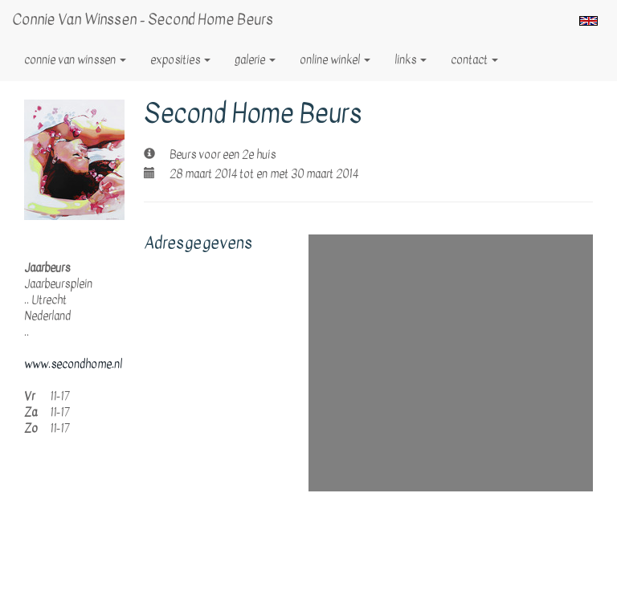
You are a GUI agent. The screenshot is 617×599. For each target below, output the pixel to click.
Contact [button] (474, 59)
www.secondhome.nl (73, 364)
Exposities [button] (180, 59)
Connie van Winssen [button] (75, 59)
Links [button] (410, 59)
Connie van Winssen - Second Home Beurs (142, 20)
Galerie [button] (255, 59)
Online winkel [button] (335, 59)
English (588, 21)
